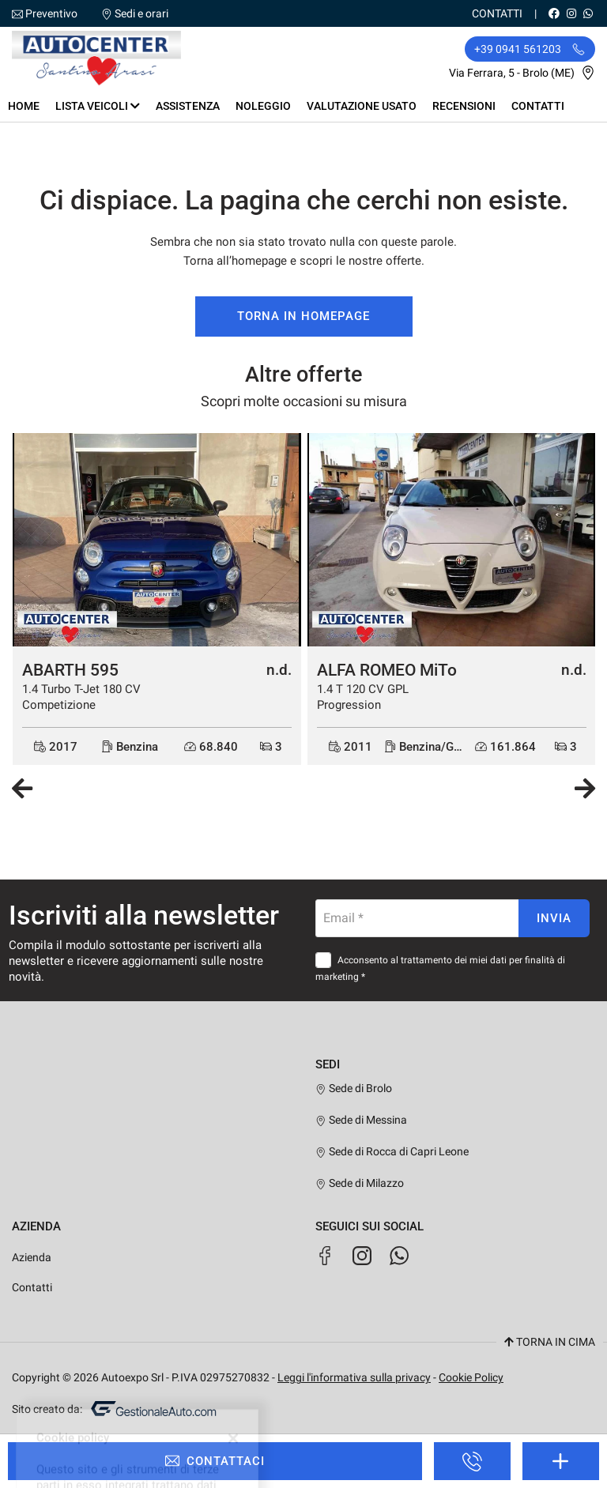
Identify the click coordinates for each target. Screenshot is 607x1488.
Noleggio (263, 106)
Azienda (31, 1257)
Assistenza (188, 106)
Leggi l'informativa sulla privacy (354, 1377)
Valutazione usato (362, 106)
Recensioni (464, 106)
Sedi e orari (141, 13)
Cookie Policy (471, 1377)
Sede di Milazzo (359, 1183)
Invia (554, 918)
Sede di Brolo (353, 1088)
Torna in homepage (303, 316)
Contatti (497, 13)
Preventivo (51, 13)
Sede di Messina (361, 1119)
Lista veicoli (97, 106)
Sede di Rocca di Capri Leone (392, 1151)
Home (24, 106)
